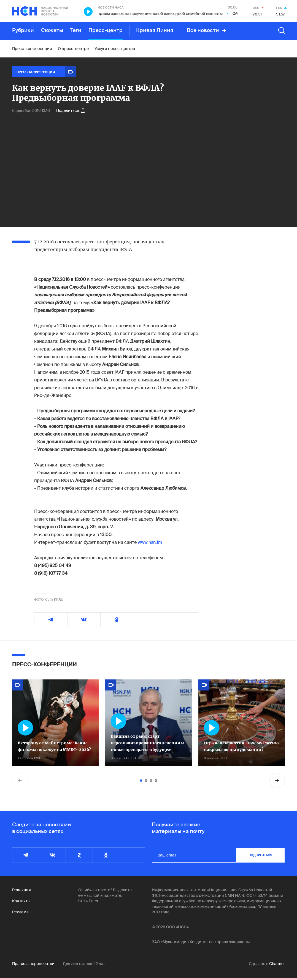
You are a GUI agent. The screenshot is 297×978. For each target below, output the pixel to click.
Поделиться (70, 110)
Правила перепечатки (33, 963)
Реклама (20, 912)
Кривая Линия (154, 30)
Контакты (21, 900)
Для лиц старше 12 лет (84, 963)
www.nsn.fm (150, 542)
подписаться (260, 855)
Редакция (21, 889)
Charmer (277, 963)
